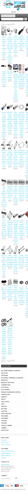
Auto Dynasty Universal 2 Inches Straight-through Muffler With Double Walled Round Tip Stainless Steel (15, 120)
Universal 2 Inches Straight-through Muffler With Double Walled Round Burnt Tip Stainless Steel (21, 224)
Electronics (5, 389)
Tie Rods (4, 423)
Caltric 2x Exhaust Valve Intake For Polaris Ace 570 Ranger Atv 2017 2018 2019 (4, 154)
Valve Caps (5, 430)
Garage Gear (5, 394)
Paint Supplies (6, 413)
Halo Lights (5, 401)
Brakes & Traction (7, 382)
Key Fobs (4, 409)
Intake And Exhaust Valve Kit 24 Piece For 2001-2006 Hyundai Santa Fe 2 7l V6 (15, 291)
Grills (3, 399)
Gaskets (4, 397)
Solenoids (4, 418)
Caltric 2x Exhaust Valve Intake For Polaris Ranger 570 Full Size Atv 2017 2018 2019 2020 (4, 261)
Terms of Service (5, 444)
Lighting (4, 411)
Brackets (4, 380)
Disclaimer (4, 440)
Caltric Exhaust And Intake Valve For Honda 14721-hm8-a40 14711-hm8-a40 (15, 154)
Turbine (3, 428)
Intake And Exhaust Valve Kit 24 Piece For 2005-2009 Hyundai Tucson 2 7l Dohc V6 (21, 189)
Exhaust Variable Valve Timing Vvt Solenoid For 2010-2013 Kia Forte (4, 74)
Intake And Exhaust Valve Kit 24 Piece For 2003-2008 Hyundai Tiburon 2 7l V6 (10, 189)
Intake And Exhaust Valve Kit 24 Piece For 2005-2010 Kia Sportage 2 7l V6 (15, 191)
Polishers (4, 416)
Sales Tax (3, 458)
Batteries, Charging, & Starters (12, 378)
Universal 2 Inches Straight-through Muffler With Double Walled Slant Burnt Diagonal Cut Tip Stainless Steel (10, 118)
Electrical (5, 387)
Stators (4, 420)
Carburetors (5, 385)
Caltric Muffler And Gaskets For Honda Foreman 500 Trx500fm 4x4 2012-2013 (21, 37)
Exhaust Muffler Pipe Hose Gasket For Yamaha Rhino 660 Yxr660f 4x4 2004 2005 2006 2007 (21, 76)
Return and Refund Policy (7, 451)
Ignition (4, 406)
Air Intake (4, 375)
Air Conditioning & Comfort (10, 370)
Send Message (5, 464)
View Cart (13, 11)
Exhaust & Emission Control (11, 392)
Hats (2, 404)
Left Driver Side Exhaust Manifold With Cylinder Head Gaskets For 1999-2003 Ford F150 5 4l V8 (4, 194)
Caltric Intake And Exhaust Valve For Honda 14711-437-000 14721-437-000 (15, 259)
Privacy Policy (5, 442)
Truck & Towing (6, 425)
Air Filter (4, 373)
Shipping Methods (6, 455)
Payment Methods (6, 453)
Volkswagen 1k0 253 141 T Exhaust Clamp (10, 72)
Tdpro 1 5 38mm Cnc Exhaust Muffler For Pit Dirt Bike (4, 288)
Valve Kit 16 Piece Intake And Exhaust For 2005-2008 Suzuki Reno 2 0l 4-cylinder (10, 288)
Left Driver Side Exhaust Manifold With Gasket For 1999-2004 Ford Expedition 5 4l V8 (4, 224)
